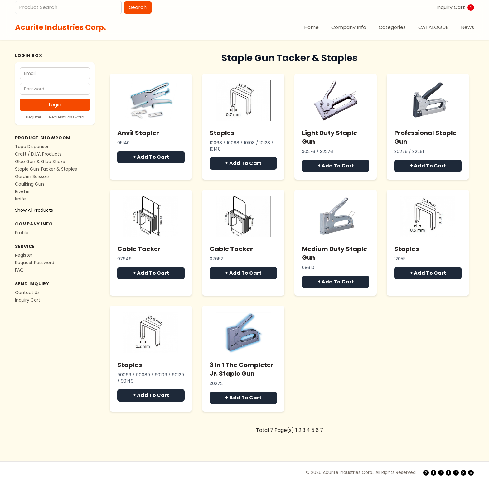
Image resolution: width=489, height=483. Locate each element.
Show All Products (34, 210)
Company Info (348, 27)
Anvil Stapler (138, 132)
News (467, 27)
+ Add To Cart (151, 157)
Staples (222, 132)
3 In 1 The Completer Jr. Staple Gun (242, 369)
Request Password (66, 117)
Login (55, 104)
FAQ (19, 270)
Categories (392, 27)
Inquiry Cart (455, 7)
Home (311, 27)
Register (33, 117)
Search (138, 7)
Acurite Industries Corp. (60, 27)
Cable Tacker (139, 248)
